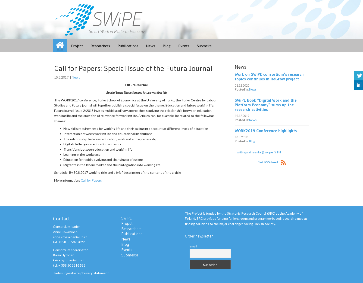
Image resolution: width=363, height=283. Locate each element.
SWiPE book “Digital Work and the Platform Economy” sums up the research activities (266, 105)
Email (193, 246)
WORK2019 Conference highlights (266, 130)
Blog (167, 45)
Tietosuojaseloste (66, 273)
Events (183, 45)
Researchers (100, 45)
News (150, 45)
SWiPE (60, 45)
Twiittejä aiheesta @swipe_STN (258, 152)
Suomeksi (205, 45)
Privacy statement (95, 273)
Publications (128, 45)
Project (77, 45)
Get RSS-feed (272, 162)
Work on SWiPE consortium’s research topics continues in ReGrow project (269, 77)
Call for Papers (91, 180)
